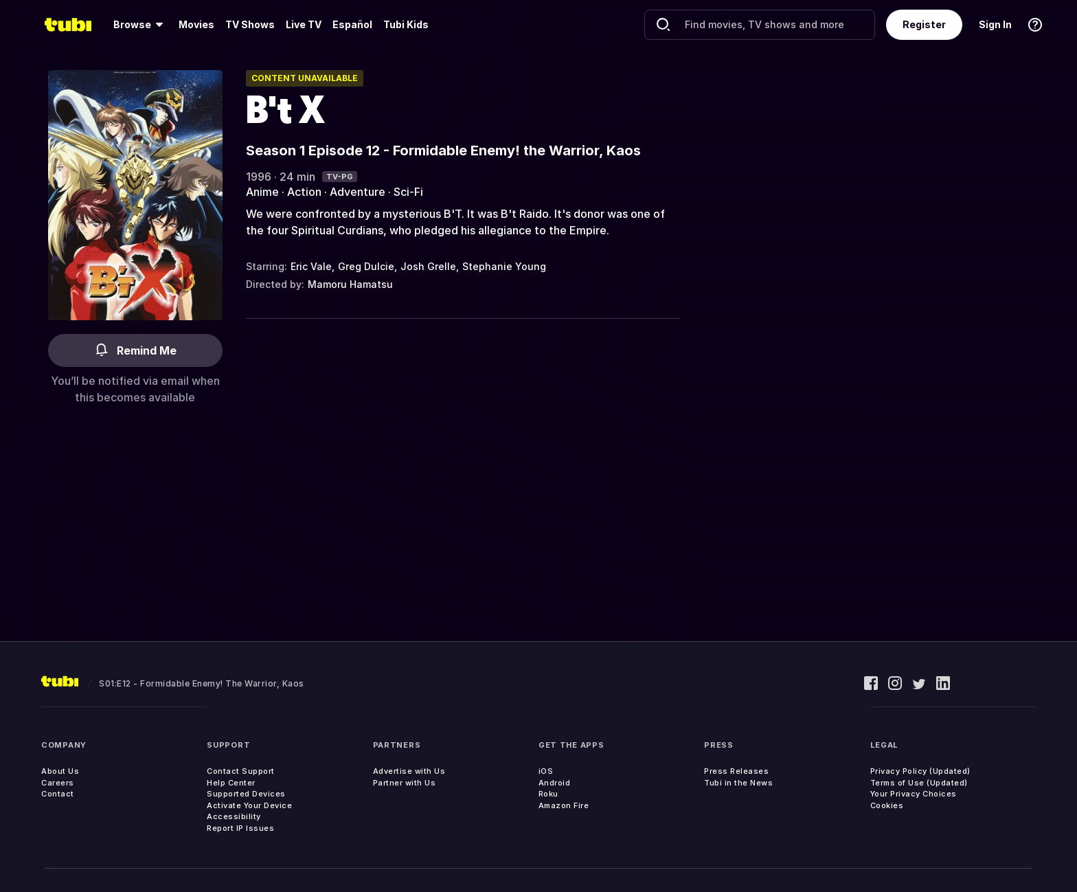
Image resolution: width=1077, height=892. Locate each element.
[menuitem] (140, 24)
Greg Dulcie (366, 266)
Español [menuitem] (352, 24)
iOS (546, 771)
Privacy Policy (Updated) (920, 771)
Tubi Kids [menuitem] (406, 24)
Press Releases (736, 771)
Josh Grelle (428, 266)
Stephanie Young (504, 266)
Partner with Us (404, 783)
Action (304, 192)
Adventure (357, 192)
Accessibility (234, 816)
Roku (548, 794)
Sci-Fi (408, 192)
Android (554, 783)
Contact (57, 794)
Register (924, 24)
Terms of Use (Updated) (919, 783)
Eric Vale (311, 266)
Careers (57, 783)
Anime (262, 192)
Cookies (887, 805)
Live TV (303, 24)
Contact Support (241, 771)
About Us (60, 771)
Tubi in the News (738, 783)
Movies (196, 24)
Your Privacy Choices (913, 794)
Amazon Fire (563, 805)
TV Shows (250, 24)
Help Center (231, 783)
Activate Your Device (249, 805)
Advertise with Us (409, 771)
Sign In (995, 24)
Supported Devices (246, 794)
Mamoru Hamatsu (350, 284)
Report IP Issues (240, 828)
